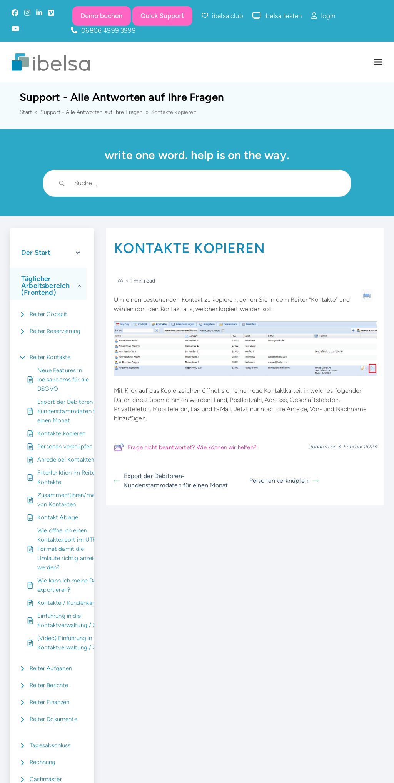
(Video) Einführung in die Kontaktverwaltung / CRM (71, 643)
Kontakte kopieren (61, 433)
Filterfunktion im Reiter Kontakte (67, 477)
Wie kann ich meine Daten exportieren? (71, 585)
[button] (378, 62)
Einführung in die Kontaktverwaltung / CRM (71, 620)
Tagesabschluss (50, 745)
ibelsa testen (283, 16)
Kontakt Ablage (57, 517)
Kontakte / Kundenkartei (69, 602)
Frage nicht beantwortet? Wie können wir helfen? (185, 447)
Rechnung (42, 762)
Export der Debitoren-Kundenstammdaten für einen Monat (68, 411)
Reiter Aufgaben (51, 668)
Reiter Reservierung (55, 331)
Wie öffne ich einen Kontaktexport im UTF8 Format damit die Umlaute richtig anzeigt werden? (68, 549)
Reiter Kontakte (50, 357)
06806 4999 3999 (108, 30)
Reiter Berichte (49, 685)
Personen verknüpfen (64, 446)
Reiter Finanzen (50, 702)
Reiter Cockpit (48, 314)
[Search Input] (206, 183)
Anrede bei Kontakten (65, 459)
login (328, 16)
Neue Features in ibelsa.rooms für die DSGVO (63, 379)
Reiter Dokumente (53, 719)
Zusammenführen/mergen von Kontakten (72, 500)
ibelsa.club (227, 16)
